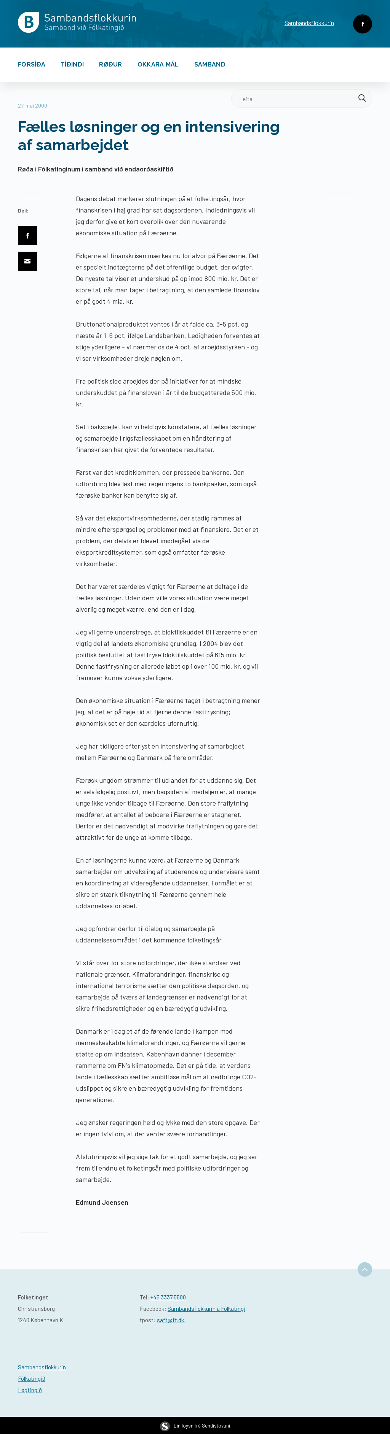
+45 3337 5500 (168, 1297)
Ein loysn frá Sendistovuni (195, 1426)
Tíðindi (72, 64)
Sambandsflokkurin (309, 22)
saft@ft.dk (171, 1320)
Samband (209, 64)
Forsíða (31, 64)
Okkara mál (158, 64)
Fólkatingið (31, 1378)
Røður (110, 64)
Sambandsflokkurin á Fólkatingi (206, 1308)
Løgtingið (30, 1389)
